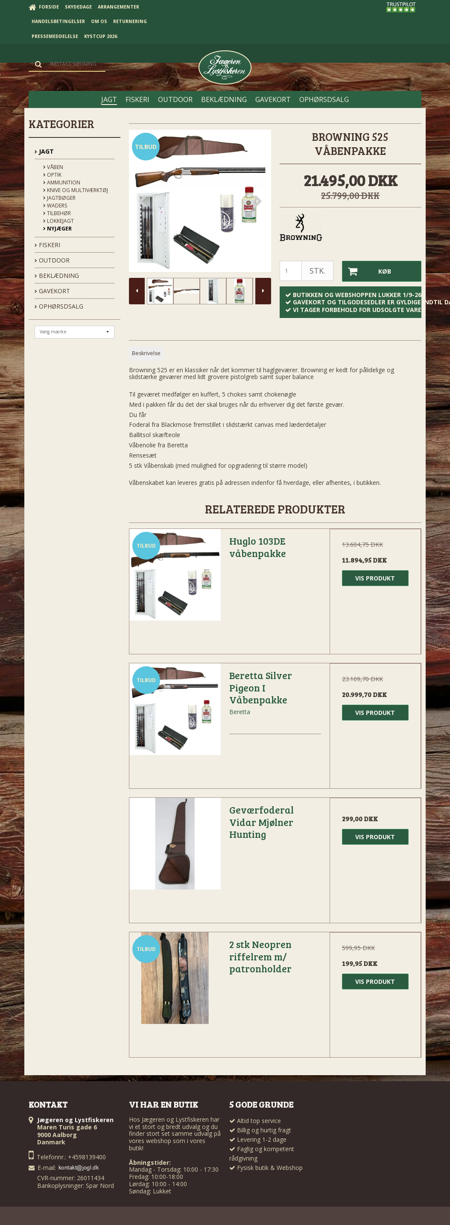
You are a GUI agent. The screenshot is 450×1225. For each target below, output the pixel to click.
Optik (52, 174)
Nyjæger (57, 228)
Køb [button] (366, 271)
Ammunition (61, 182)
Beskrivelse (146, 353)
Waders (55, 205)
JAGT (44, 151)
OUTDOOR (52, 260)
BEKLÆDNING (57, 275)
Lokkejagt (58, 221)
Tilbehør (57, 213)
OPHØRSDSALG (59, 306)
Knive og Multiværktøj (75, 190)
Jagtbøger (59, 197)
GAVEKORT (52, 291)
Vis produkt (375, 578)
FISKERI (47, 245)
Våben (53, 167)
